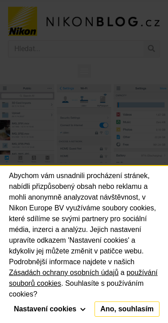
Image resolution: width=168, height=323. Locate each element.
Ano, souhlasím (127, 309)
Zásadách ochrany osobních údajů (64, 272)
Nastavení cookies (50, 309)
